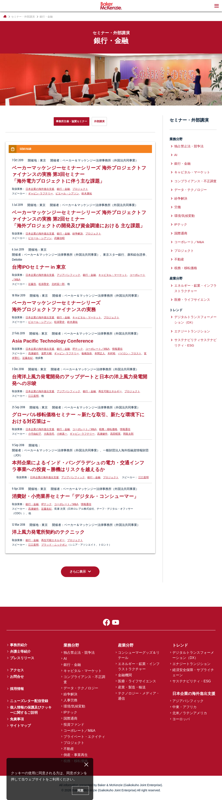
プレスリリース (22, 658)
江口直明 (33, 395)
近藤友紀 (27, 357)
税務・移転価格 (108, 429)
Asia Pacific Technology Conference (52, 341)
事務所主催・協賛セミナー (71, 121)
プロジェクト (80, 188)
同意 (80, 790)
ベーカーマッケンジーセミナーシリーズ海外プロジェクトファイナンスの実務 (56, 306)
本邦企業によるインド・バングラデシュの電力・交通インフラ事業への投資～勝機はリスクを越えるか (78, 466)
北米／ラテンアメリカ (189, 713)
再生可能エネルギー (110, 391)
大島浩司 (49, 433)
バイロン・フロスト (129, 353)
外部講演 (99, 121)
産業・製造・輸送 (132, 687)
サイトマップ (20, 725)
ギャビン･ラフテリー (40, 193)
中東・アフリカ (184, 707)
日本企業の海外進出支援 (40, 188)
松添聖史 (44, 284)
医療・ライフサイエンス (192, 299)
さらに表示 (78, 571)
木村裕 (111, 353)
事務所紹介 (18, 645)
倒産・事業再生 (76, 755)
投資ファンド (74, 724)
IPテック (77, 348)
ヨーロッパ (181, 719)
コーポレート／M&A (97, 348)
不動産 (179, 259)
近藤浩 (32, 284)
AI (175, 155)
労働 (177, 207)
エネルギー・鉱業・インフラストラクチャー (195, 288)
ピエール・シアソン (67, 193)
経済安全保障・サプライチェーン (193, 672)
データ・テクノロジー (190, 190)
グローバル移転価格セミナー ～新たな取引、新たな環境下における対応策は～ (78, 418)
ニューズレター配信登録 (29, 701)
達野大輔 (46, 353)
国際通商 (180, 233)
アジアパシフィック (68, 274)
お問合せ (17, 676)
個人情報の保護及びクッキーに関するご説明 (31, 710)
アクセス (17, 670)
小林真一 (62, 433)
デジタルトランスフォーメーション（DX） (195, 319)
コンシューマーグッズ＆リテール (139, 655)
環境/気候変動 (184, 216)
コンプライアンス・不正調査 (195, 181)
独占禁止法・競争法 (189, 146)
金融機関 (125, 675)
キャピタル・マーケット (112, 274)
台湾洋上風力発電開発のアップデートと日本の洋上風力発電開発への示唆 (79, 380)
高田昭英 (115, 433)
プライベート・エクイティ (84, 736)
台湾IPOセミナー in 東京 (39, 267)
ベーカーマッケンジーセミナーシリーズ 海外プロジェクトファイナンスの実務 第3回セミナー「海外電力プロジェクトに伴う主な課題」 (79, 174)
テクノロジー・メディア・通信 (139, 695)
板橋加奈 (87, 353)
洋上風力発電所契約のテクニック (48, 532)
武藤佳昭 (59, 238)
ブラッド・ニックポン (54, 544)
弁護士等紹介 (20, 651)
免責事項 (17, 719)
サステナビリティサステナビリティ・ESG (195, 342)
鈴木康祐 (87, 193)
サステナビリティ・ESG (191, 681)
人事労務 (70, 700)
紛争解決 (77, 233)
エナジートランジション (192, 331)
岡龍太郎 (128, 433)
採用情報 (17, 689)
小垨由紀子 (34, 433)
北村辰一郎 (58, 284)
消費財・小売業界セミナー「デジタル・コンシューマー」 (75, 496)
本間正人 (100, 353)
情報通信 (117, 348)
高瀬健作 (33, 353)
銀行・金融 (63, 188)
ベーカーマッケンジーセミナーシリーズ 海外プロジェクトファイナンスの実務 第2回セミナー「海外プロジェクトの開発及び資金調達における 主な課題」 (79, 219)
